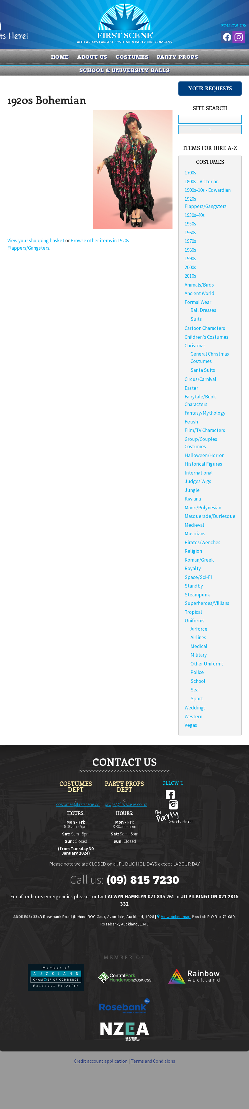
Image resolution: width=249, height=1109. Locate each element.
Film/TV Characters (205, 430)
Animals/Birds (199, 285)
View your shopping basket (35, 240)
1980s (190, 250)
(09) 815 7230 (142, 880)
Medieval (194, 525)
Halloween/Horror (204, 455)
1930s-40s (195, 215)
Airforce (199, 629)
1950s (190, 223)
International (199, 473)
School (198, 681)
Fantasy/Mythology (205, 413)
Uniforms (194, 620)
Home (60, 57)
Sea (194, 689)
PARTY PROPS (177, 57)
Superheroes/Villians (207, 603)
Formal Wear (198, 302)
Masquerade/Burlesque (210, 516)
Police (197, 672)
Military (199, 655)
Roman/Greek (199, 560)
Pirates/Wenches (202, 542)
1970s (190, 241)
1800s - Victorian (202, 181)
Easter (191, 388)
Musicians (195, 533)
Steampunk (197, 594)
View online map (176, 916)
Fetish (191, 421)
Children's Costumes (206, 337)
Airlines (198, 637)
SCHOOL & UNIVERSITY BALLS (124, 70)
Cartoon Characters (205, 328)
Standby (194, 586)
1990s (190, 258)
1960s (190, 232)
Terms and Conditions (153, 1061)
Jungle (192, 490)
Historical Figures (203, 464)
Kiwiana (193, 498)
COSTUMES (131, 57)
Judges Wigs (198, 481)
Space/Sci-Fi (198, 577)
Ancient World (199, 293)
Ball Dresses (203, 310)
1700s (190, 172)
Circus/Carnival (200, 379)
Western (193, 716)
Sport (197, 698)
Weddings (195, 707)
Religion (193, 551)
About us (92, 57)
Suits (196, 319)
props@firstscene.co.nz (126, 804)
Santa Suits (203, 370)
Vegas (191, 725)
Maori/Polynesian (203, 507)
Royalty (193, 568)
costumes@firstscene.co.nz (80, 804)
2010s (190, 276)
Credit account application (101, 1061)
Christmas (195, 345)
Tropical (193, 612)
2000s (190, 267)
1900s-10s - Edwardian (208, 190)
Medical (199, 646)
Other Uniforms (207, 663)
